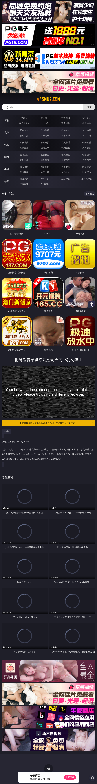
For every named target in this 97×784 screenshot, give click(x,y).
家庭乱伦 (45, 166)
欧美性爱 (86, 142)
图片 (6, 157)
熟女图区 (65, 159)
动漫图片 (86, 154)
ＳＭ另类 (86, 135)
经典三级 (45, 147)
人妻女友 (65, 166)
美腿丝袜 (24, 159)
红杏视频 (24, 184)
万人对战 (65, 118)
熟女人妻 (24, 135)
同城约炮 (24, 178)
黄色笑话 (65, 172)
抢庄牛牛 (86, 123)
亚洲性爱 (24, 142)
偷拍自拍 (45, 142)
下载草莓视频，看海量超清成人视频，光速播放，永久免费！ (57, 423)
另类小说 (45, 172)
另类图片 (86, 159)
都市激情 (24, 166)
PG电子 (24, 118)
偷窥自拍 (24, 154)
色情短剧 (45, 184)
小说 (6, 169)
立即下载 (70, 777)
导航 (6, 181)
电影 (6, 144)
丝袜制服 (45, 135)
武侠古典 (86, 166)
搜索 (89, 106)
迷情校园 (24, 172)
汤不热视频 (86, 178)
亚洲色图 (45, 154)
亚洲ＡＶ (24, 130)
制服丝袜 (24, 147)
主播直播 (65, 135)
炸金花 (45, 123)
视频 (6, 132)
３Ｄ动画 (86, 130)
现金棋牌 (65, 123)
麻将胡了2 (24, 123)
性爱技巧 (86, 172)
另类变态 (86, 147)
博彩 (6, 120)
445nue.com (48, 99)
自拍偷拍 (45, 130)
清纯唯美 (45, 159)
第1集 (6, 431)
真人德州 (45, 118)
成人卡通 (65, 142)
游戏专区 (86, 118)
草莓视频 (65, 178)
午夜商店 (45, 178)
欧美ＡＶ (65, 130)
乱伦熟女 (65, 147)
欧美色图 (65, 154)
